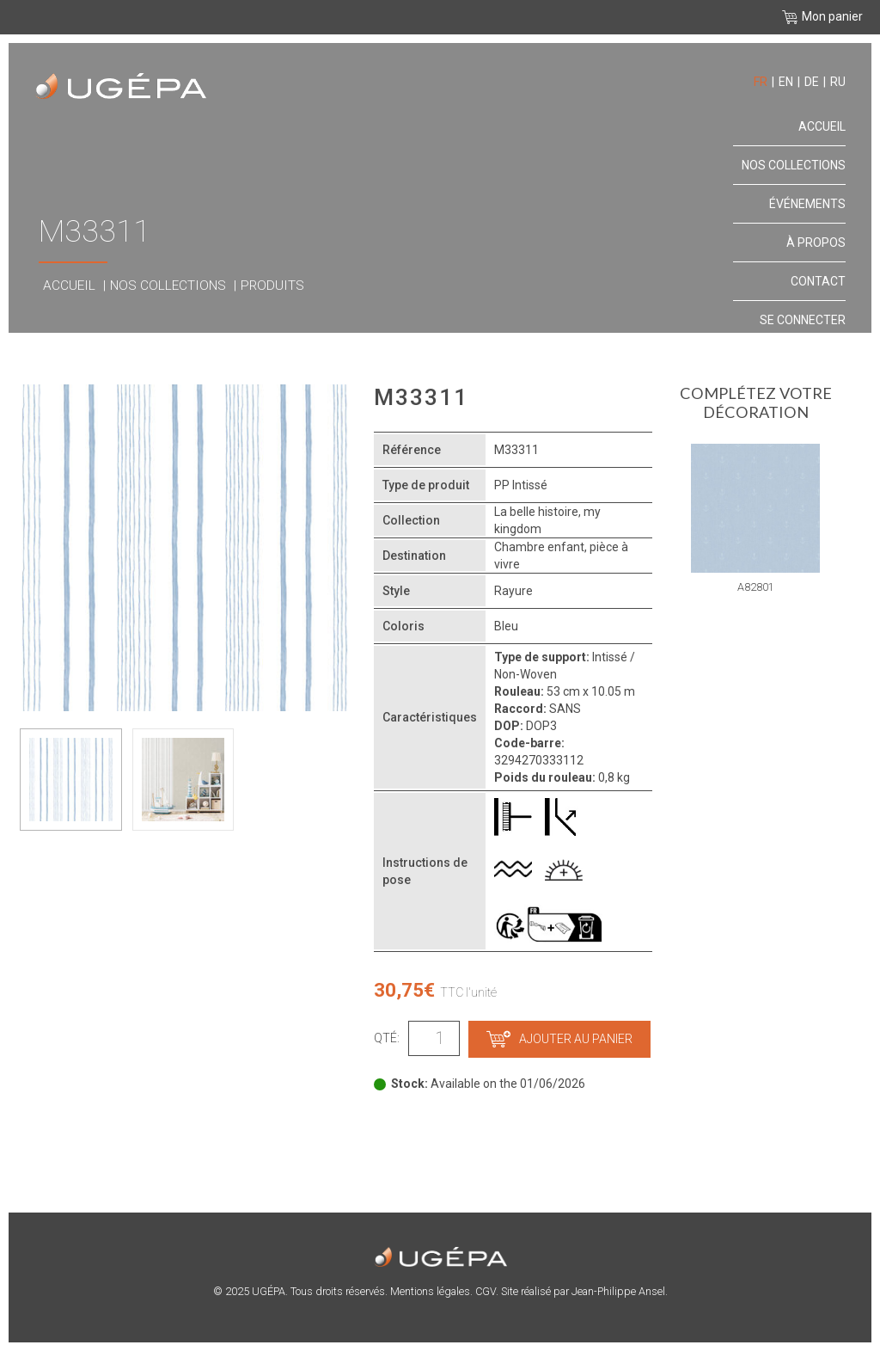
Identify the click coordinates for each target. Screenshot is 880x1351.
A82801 (755, 586)
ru (838, 82)
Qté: (387, 1038)
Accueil (69, 285)
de (811, 82)
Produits (272, 285)
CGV (485, 1291)
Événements (807, 204)
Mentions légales (430, 1291)
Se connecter (803, 320)
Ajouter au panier (559, 1039)
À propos (816, 242)
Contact (818, 281)
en (786, 82)
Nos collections (168, 285)
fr (760, 82)
